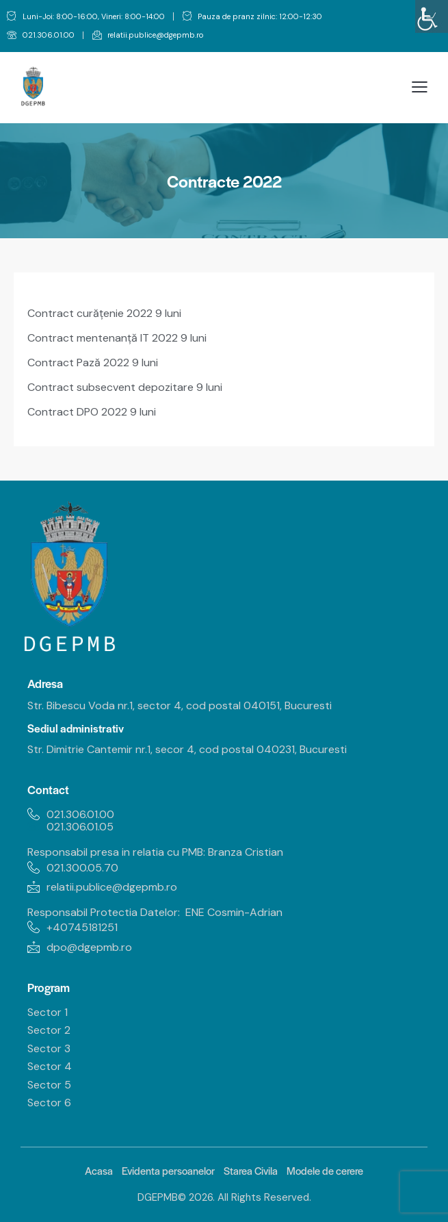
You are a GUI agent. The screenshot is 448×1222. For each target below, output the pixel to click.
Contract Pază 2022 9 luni (92, 362)
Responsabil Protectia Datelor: (103, 912)
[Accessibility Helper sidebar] (431, 16)
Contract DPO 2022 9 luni (91, 412)
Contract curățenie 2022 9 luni (104, 313)
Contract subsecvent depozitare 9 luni (124, 387)
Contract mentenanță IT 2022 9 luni (117, 338)
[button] (419, 87)
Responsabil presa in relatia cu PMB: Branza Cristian (156, 852)
